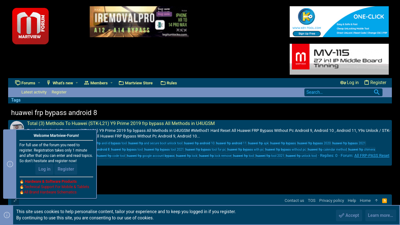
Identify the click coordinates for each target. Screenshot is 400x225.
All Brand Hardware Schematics (50, 192)
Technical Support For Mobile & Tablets (56, 187)
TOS (311, 200)
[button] (39, 83)
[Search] (343, 92)
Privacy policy (331, 200)
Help (352, 200)
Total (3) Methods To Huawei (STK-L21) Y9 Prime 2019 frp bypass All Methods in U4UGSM (121, 123)
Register (66, 169)
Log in (44, 169)
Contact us (294, 200)
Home (365, 200)
